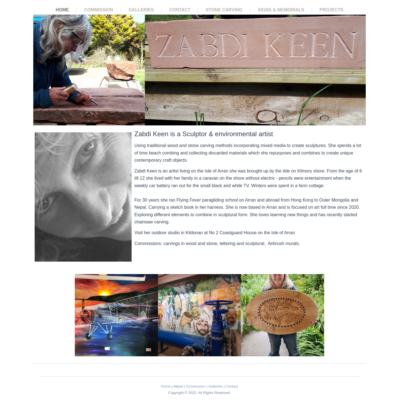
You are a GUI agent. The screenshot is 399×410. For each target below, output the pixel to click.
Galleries (141, 9)
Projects (331, 9)
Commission (98, 9)
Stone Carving (224, 9)
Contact (179, 9)
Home (62, 9)
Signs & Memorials (281, 9)
